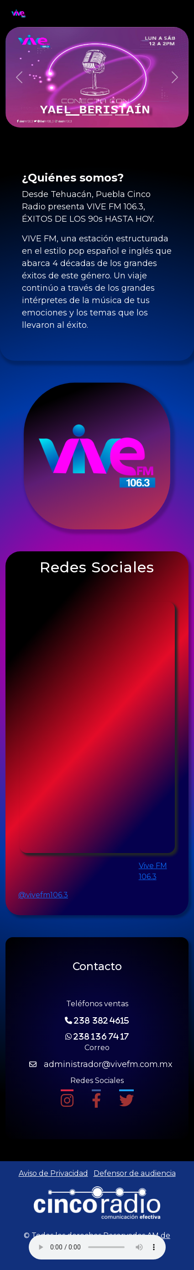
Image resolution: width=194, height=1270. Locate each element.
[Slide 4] (122, 115)
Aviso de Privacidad (53, 1173)
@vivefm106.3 (43, 895)
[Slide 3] (105, 115)
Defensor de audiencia (135, 1173)
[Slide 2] (89, 115)
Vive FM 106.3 (153, 871)
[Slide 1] (72, 115)
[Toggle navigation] (170, 14)
